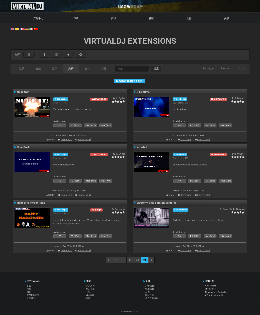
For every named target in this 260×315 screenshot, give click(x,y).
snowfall (142, 147)
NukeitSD (23, 92)
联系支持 (90, 285)
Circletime (143, 92)
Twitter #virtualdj (214, 295)
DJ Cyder (120, 98)
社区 (151, 18)
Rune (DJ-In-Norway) (233, 209)
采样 (71, 68)
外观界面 (31, 298)
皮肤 (38, 68)
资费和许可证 (33, 295)
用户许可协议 (151, 298)
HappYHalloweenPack (31, 202)
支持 (188, 18)
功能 (29, 292)
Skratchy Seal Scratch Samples (156, 202)
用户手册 (90, 289)
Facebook (210, 285)
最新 (21, 68)
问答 (88, 292)
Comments (66, 139)
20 (137, 260)
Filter (225, 68)
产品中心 (38, 18)
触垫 (87, 68)
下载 (76, 18)
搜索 (156, 68)
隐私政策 (149, 295)
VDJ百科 (90, 295)
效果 (54, 68)
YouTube (210, 289)
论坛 (88, 298)
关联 (226, 18)
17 (115, 260)
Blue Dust (23, 147)
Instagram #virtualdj (216, 292)
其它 (104, 68)
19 (130, 260)
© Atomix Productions (130, 312)
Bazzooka (120, 209)
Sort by (208, 68)
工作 (147, 292)
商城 (113, 18)
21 (144, 260)
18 (122, 260)
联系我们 (149, 289)
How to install (84, 139)
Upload (241, 68)
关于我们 (149, 285)
